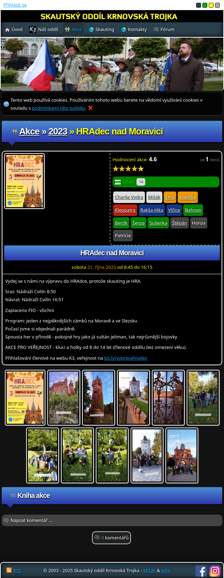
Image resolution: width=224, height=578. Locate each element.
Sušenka (158, 223)
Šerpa (138, 223)
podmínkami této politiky (58, 108)
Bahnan (193, 210)
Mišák (154, 197)
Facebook (201, 571)
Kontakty (137, 29)
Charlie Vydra (129, 197)
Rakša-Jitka (151, 210)
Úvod (17, 29)
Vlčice (174, 210)
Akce (29, 131)
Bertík (121, 223)
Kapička (187, 197)
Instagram (215, 571)
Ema (170, 197)
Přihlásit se (14, 5)
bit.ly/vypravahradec (125, 358)
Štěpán (179, 223)
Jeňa (165, 570)
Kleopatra (125, 210)
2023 (57, 131)
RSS (17, 570)
